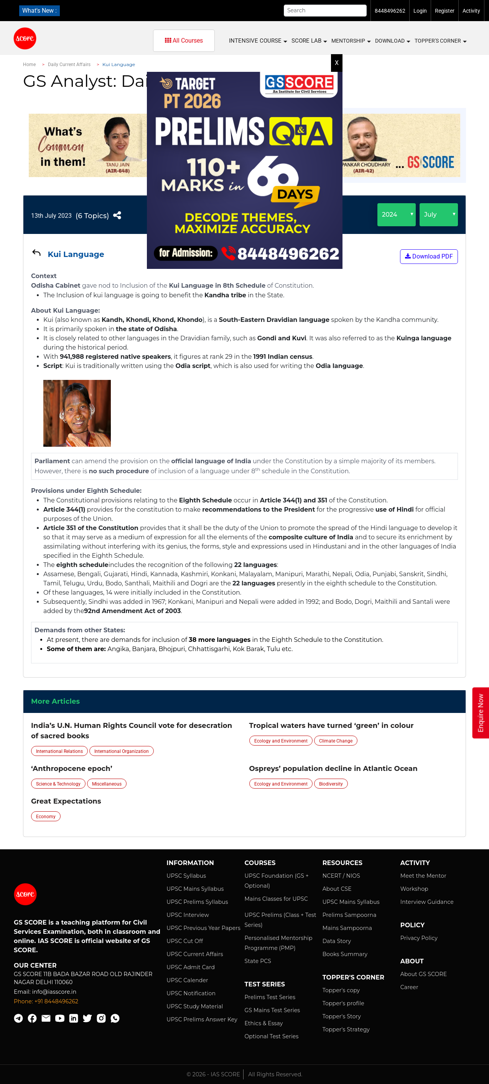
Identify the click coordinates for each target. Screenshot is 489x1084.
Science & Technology (58, 784)
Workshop (414, 888)
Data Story (337, 941)
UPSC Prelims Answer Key (201, 1019)
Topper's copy (341, 990)
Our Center (35, 965)
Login (420, 11)
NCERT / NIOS (341, 875)
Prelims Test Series (269, 997)
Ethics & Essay (263, 1023)
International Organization (121, 751)
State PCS (257, 961)
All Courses (184, 40)
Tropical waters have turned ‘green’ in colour (331, 725)
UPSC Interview (187, 915)
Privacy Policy (419, 938)
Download (392, 41)
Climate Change (335, 741)
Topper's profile (343, 1003)
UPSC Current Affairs (194, 954)
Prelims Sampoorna (350, 915)
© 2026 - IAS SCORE (213, 1074)
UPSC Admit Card (190, 967)
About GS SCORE (423, 974)
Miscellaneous (107, 784)
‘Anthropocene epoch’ (71, 768)
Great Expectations (66, 801)
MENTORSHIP (350, 41)
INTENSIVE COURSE (257, 41)
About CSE (337, 888)
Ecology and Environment (281, 741)
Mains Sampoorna (347, 928)
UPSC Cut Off (184, 941)
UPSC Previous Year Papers (203, 928)
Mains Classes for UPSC (276, 898)
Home (29, 64)
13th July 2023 (51, 215)
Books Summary (345, 954)
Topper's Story (342, 1016)
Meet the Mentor (423, 875)
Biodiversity (331, 784)
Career (409, 987)
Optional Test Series (271, 1036)
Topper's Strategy (346, 1029)
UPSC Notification (191, 993)
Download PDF (429, 256)
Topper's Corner (440, 41)
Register (444, 11)
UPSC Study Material (194, 1006)
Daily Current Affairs (69, 64)
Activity (471, 11)
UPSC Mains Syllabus (195, 888)
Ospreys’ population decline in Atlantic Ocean (333, 768)
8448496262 (390, 11)
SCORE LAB (308, 41)
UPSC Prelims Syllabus (197, 901)
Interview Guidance (427, 901)
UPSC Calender (187, 980)
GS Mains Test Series (272, 1010)
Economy (46, 816)
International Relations (59, 751)
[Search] (325, 11)
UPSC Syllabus (186, 875)
